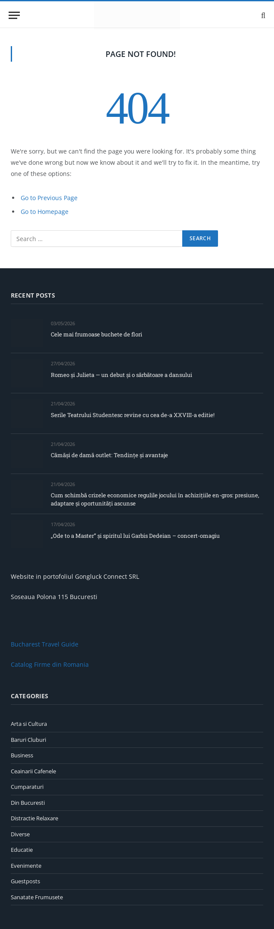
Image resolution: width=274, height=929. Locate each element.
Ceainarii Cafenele (33, 771)
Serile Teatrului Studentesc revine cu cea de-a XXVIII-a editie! (133, 415)
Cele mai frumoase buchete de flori (96, 334)
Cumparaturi (27, 787)
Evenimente (26, 865)
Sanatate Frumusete (37, 897)
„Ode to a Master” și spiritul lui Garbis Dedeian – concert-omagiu (135, 536)
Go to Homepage (44, 211)
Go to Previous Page (49, 198)
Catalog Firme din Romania (50, 664)
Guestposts (25, 881)
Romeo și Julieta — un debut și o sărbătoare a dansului (121, 375)
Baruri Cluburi (28, 740)
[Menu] (14, 15)
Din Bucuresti (28, 803)
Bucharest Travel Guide (44, 644)
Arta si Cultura (29, 724)
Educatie (22, 850)
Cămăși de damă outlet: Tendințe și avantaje (109, 455)
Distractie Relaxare (34, 818)
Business (22, 755)
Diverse (20, 834)
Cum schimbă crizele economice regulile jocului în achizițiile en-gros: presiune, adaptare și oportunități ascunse (155, 499)
